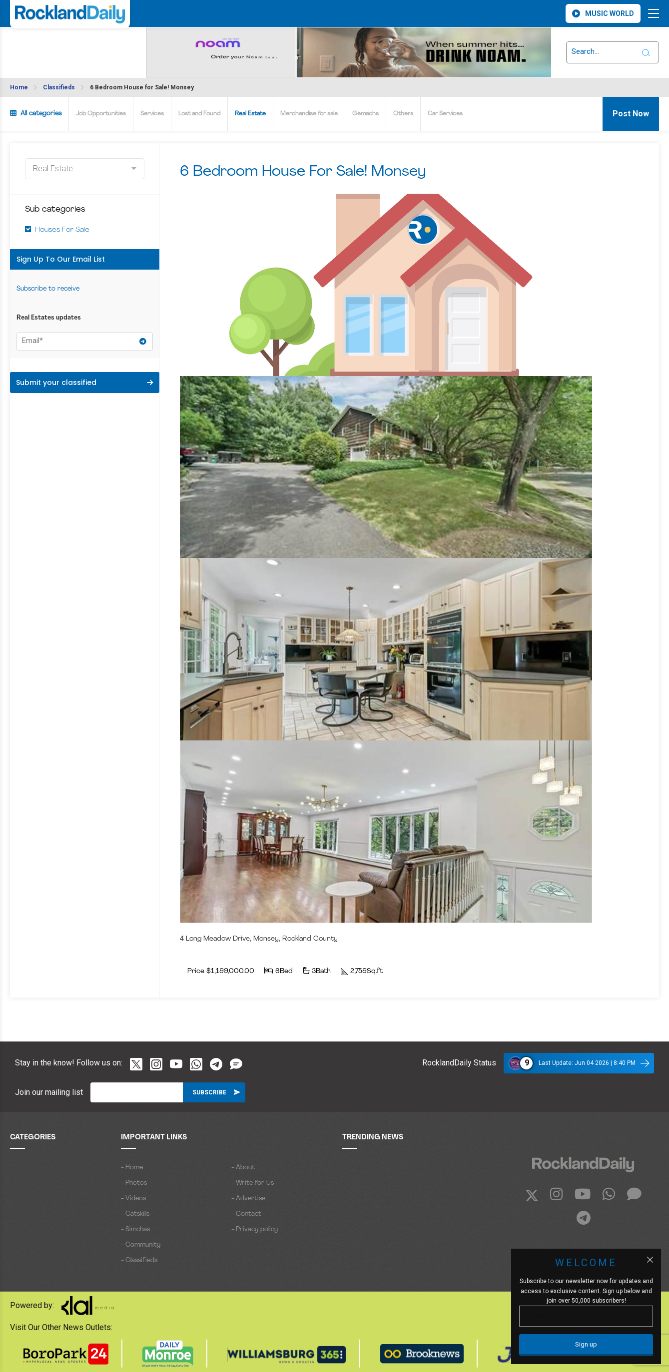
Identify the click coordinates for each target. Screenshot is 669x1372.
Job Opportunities (101, 114)
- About (243, 1167)
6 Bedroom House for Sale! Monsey (142, 87)
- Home (132, 1167)
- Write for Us (252, 1183)
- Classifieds (139, 1260)
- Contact (246, 1214)
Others (403, 114)
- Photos (134, 1183)
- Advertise (248, 1198)
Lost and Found (199, 114)
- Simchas (135, 1229)
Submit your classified (84, 382)
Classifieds (59, 87)
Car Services (445, 114)
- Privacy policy (254, 1229)
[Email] (136, 1092)
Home (19, 87)
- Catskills (135, 1214)
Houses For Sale (62, 230)
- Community (140, 1245)
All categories (35, 113)
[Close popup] (650, 1260)
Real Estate (250, 114)
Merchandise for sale (309, 114)
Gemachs (365, 114)
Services (152, 114)
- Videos (133, 1198)
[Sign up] (586, 1345)
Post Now (631, 113)
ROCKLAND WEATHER (48, 46)
